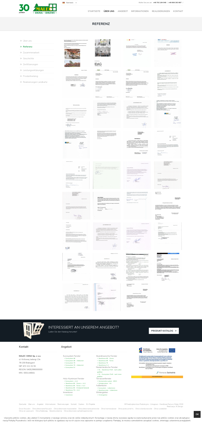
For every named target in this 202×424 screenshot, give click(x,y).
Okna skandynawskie (143, 409)
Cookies (81, 404)
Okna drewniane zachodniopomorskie (78, 411)
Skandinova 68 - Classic (106, 358)
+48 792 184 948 (159, 3)
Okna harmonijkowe (108, 409)
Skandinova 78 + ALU (73, 390)
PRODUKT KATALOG (162, 330)
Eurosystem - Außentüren (106, 388)
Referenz (27, 46)
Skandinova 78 (103, 363)
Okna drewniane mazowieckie (65, 409)
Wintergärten (102, 395)
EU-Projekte (90, 404)
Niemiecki (69, 3)
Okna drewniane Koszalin (42, 409)
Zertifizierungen (30, 64)
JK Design (179, 406)
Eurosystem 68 (70, 358)
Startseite (94, 11)
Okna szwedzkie (160, 409)
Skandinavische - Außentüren (107, 390)
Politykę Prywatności (17, 420)
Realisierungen (161, 11)
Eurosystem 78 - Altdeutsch (75, 365)
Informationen (140, 11)
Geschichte (28, 58)
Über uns (109, 11)
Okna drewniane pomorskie (88, 409)
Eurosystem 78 (70, 363)
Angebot (123, 11)
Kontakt (178, 11)
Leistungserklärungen (33, 70)
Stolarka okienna (55, 411)
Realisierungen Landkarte (35, 82)
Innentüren (69, 395)
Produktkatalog (30, 76)
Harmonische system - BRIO (107, 381)
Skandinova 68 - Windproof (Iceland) (77, 388)
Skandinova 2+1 (103, 365)
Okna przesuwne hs (126, 409)
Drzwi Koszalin (24, 409)
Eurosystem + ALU (72, 381)
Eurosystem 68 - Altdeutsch (75, 361)
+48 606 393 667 (175, 3)
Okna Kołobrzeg (42, 411)
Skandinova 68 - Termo (105, 361)
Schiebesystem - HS (104, 383)
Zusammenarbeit (31, 52)
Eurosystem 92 (70, 367)
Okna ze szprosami (26, 411)
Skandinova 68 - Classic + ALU (76, 383)
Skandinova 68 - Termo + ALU (75, 386)
